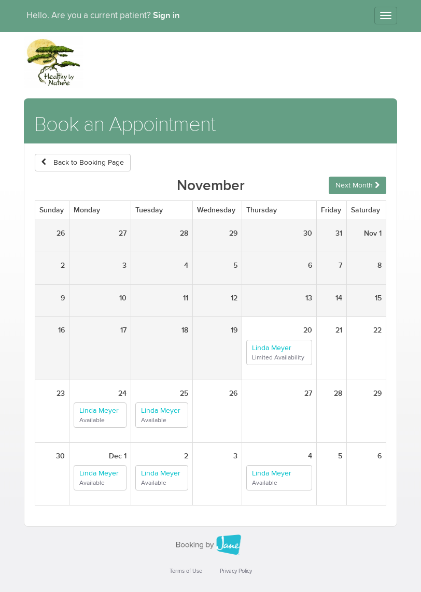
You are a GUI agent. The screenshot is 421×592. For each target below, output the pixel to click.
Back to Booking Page (82, 162)
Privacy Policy (236, 571)
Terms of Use (186, 571)
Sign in (166, 15)
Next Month (357, 185)
